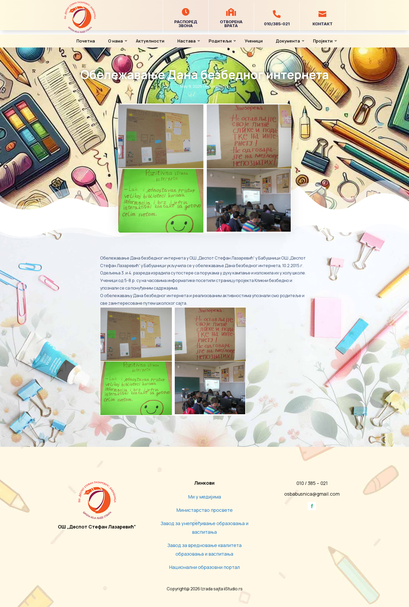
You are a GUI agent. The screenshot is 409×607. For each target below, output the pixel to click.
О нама (115, 41)
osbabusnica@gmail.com (312, 494)
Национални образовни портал (204, 567)
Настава (186, 41)
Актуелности (150, 41)
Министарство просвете (204, 510)
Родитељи (220, 41)
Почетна (85, 41)
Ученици (254, 41)
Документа (288, 41)
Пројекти (323, 41)
